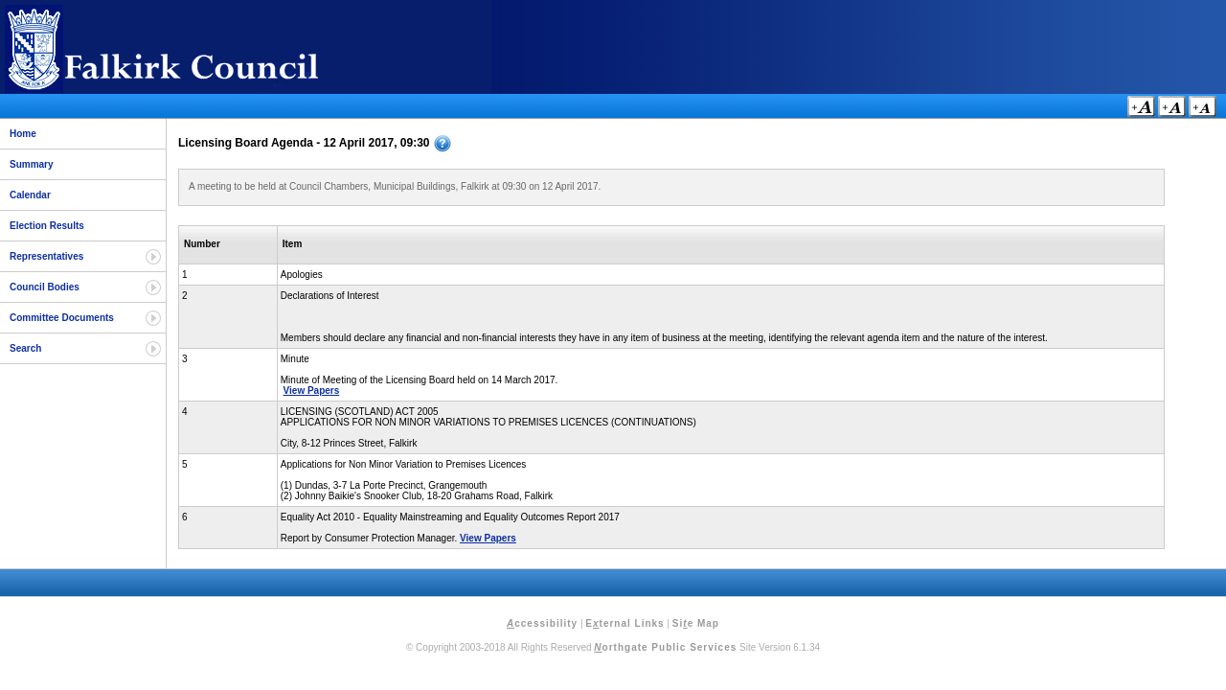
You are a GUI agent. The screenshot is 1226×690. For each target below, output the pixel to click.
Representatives (46, 256)
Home (23, 133)
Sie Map (695, 623)
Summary (32, 164)
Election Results (47, 225)
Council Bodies (44, 287)
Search (25, 348)
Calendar (30, 195)
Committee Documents (62, 317)
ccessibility (542, 623)
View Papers (312, 390)
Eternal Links (624, 623)
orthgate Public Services (665, 647)
